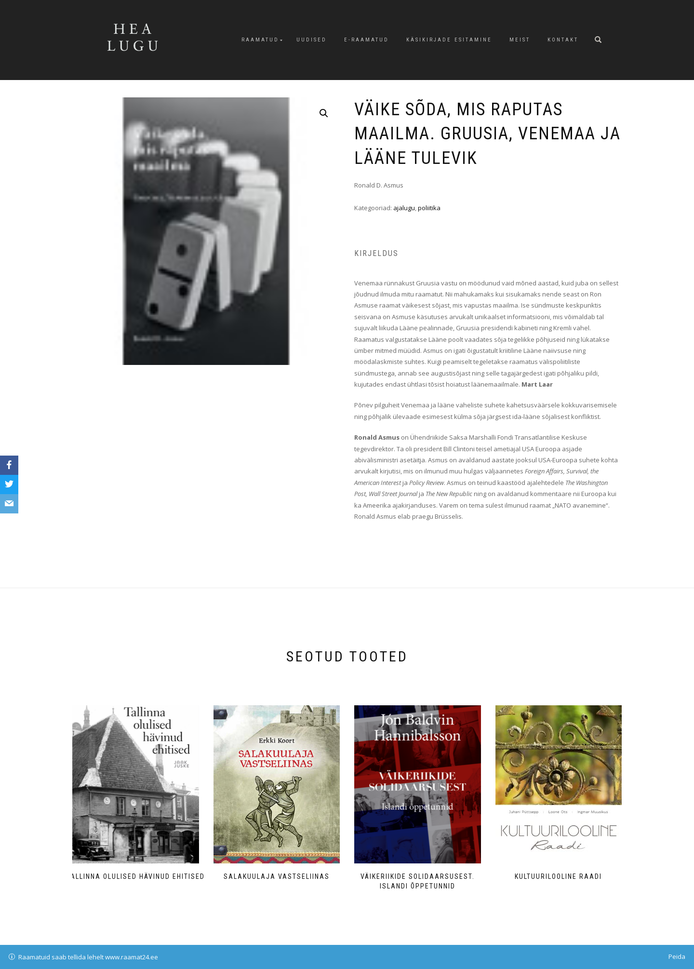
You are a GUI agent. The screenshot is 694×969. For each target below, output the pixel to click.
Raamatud (260, 40)
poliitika (429, 207)
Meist (519, 40)
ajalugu (404, 207)
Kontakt (562, 40)
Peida (676, 956)
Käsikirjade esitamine (449, 40)
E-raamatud (366, 40)
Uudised (311, 40)
